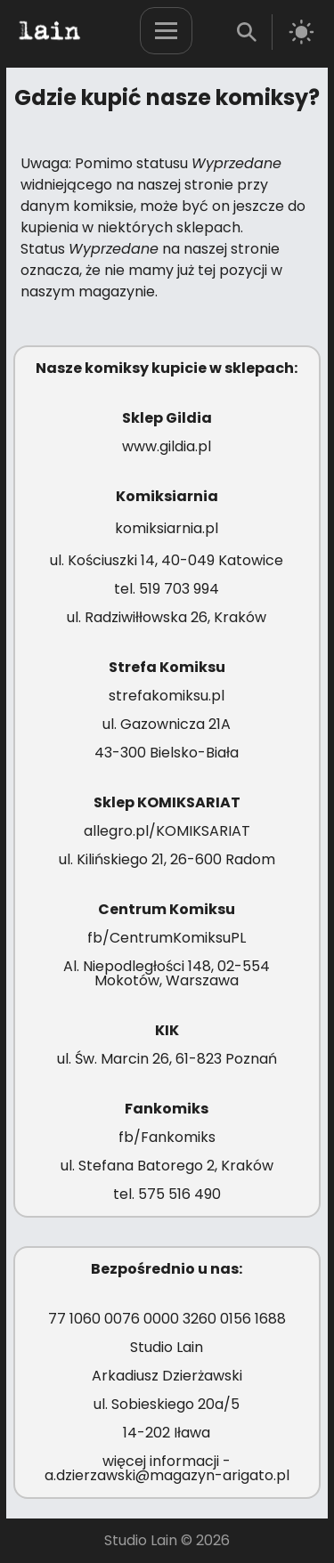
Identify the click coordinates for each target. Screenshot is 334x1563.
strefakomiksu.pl (166, 695)
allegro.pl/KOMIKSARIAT (167, 831)
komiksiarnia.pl (166, 528)
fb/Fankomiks (167, 1137)
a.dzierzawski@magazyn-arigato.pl (167, 1475)
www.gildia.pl (166, 446)
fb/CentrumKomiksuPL (166, 937)
